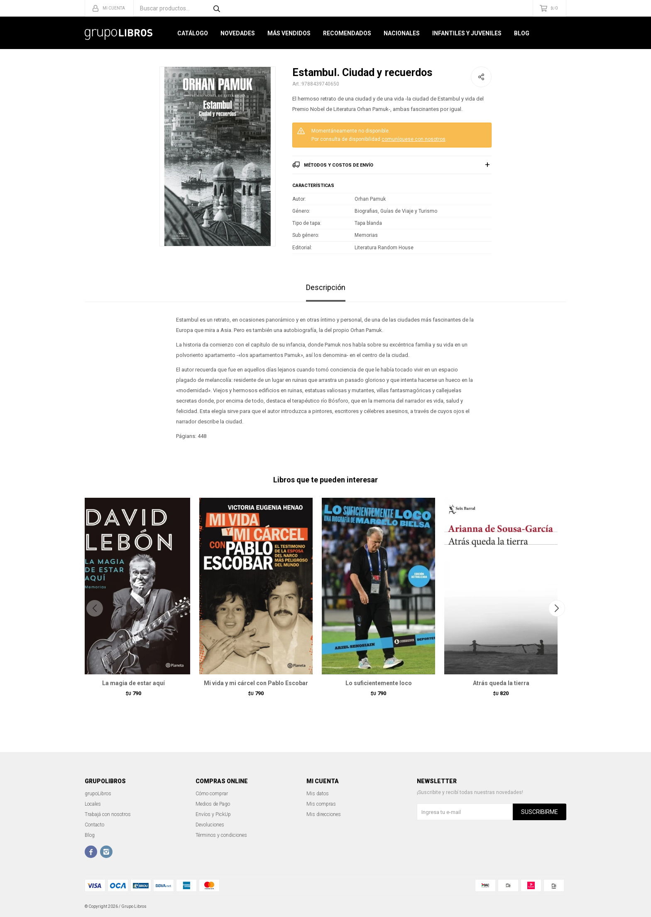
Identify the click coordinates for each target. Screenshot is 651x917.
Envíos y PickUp (213, 814)
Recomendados (347, 33)
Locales (93, 804)
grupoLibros (98, 794)
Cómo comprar (212, 794)
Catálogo (192, 33)
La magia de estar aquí (133, 683)
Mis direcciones (323, 814)
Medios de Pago (213, 804)
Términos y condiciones (221, 835)
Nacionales (402, 33)
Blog (521, 33)
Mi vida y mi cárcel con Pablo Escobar (256, 683)
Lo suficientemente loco (378, 683)
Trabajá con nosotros (108, 814)
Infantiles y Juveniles (467, 33)
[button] (556, 608)
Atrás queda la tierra (501, 683)
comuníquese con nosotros (413, 139)
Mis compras (321, 804)
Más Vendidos (289, 33)
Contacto (94, 825)
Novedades (237, 33)
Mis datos (317, 794)
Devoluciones (210, 825)
